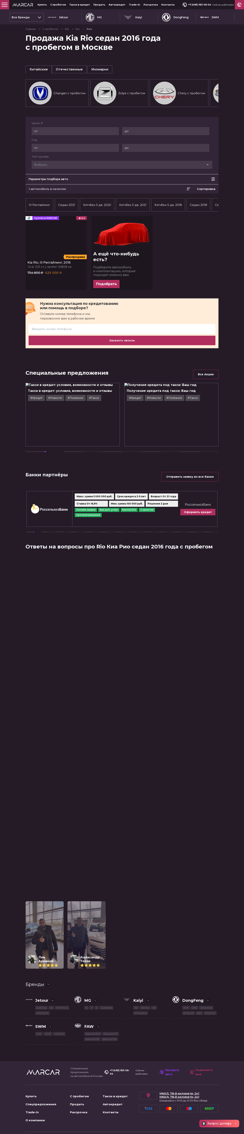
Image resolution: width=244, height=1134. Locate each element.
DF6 (194, 1007)
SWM (209, 17)
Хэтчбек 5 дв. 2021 (132, 205)
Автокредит (117, 4)
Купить (42, 4)
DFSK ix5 (188, 1013)
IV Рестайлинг (39, 205)
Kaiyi (133, 17)
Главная (31, 28)
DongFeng (175, 17)
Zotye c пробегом (119, 93)
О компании (35, 1120)
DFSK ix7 (210, 1013)
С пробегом (58, 4)
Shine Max (206, 1007)
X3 (153, 1007)
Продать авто (169, 1072)
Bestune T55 (92, 1039)
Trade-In (134, 4)
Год (34, 140)
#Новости (65, 398)
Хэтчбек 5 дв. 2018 (168, 205)
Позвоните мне (201, 1072)
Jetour (58, 17)
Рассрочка (151, 4)
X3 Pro (145, 1007)
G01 (39, 1033)
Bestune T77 (110, 1033)
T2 (51, 1007)
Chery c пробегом (179, 93)
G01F (48, 1033)
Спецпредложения (41, 1104)
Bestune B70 (93, 1033)
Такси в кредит (79, 4)
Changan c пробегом (57, 93)
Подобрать (106, 284)
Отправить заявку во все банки (190, 476)
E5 (136, 1007)
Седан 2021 (66, 205)
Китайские (39, 69)
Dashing (41, 1007)
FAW (89, 1026)
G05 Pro (59, 1033)
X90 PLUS (42, 1013)
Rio (78, 28)
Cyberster (106, 1007)
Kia (67, 28)
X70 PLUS (62, 1007)
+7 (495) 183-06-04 (196, 5)
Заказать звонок (122, 340)
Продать (99, 4)
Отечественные (69, 69)
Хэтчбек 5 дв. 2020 (97, 205)
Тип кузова (40, 156)
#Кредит (46, 398)
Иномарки (99, 69)
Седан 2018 (198, 205)
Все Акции (206, 374)
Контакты (168, 4)
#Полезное (85, 398)
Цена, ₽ (37, 123)
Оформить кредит (215, 512)
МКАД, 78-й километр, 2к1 (179, 1093)
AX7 (186, 1007)
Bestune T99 (109, 1039)
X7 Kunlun (140, 1013)
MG (94, 17)
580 (199, 1013)
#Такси (104, 398)
